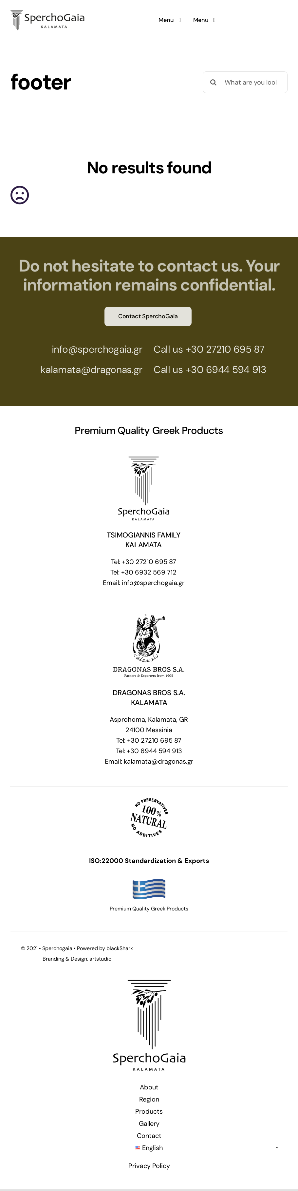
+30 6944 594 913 (221, 369)
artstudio (100, 958)
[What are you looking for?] (245, 82)
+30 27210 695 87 (220, 349)
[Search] (213, 82)
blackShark (119, 948)
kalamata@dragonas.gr (87, 369)
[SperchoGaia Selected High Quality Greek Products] (48, 8)
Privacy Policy (149, 1166)
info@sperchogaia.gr (92, 349)
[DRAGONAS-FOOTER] (149, 615)
